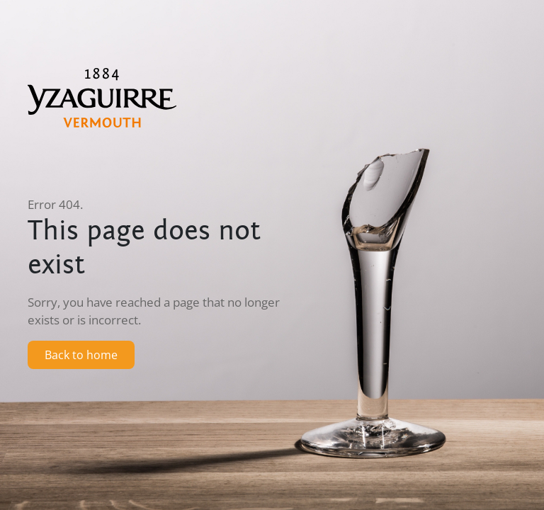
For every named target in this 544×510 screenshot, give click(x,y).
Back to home (81, 355)
